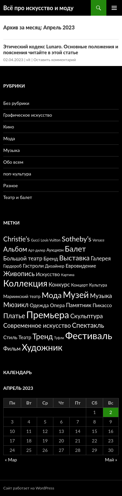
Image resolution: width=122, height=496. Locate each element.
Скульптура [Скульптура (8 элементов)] (86, 316)
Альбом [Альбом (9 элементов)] (15, 249)
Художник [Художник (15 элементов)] (42, 347)
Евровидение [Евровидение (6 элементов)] (80, 266)
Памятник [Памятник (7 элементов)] (78, 305)
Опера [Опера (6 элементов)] (57, 305)
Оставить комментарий (55, 59)
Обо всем (13, 162)
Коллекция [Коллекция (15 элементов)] (25, 283)
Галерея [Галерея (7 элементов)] (101, 258)
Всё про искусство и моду (38, 7)
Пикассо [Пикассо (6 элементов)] (102, 305)
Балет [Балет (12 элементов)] (75, 248)
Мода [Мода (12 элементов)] (51, 295)
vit (28, 59)
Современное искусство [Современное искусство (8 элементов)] (37, 325)
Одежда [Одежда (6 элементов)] (39, 305)
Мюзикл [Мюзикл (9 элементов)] (16, 304)
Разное (10, 185)
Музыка (11, 150)
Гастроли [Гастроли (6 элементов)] (33, 266)
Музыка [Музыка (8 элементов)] (101, 295)
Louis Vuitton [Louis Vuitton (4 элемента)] (51, 240)
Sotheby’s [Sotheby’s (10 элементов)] (76, 239)
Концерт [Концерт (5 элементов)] (79, 285)
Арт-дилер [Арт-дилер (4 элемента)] (36, 250)
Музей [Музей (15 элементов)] (76, 294)
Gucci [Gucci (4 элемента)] (35, 240)
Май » (111, 459)
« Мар (11, 459)
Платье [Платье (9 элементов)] (14, 316)
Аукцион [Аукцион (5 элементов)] (55, 250)
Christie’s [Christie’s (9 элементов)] (16, 239)
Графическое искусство (27, 115)
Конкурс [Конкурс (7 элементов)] (59, 284)
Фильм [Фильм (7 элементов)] (11, 348)
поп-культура (17, 173)
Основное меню (114, 8)
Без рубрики (16, 103)
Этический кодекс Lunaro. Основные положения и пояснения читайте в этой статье (60, 49)
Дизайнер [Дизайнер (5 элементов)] (54, 266)
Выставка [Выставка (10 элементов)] (74, 258)
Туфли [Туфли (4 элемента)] (59, 338)
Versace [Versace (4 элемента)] (98, 240)
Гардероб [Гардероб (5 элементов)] (12, 266)
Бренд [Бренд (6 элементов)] (51, 258)
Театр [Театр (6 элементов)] (25, 337)
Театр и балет (17, 197)
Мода (9, 138)
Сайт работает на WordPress (28, 488)
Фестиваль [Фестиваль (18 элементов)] (88, 335)
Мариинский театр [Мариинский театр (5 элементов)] (21, 296)
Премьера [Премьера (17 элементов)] (47, 314)
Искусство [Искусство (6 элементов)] (48, 274)
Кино (8, 126)
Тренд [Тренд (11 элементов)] (43, 336)
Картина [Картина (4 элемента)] (68, 275)
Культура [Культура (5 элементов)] (98, 285)
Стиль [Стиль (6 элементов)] (10, 337)
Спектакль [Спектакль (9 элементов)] (88, 325)
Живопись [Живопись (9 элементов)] (19, 273)
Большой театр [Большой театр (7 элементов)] (22, 258)
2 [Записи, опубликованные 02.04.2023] (110, 412)
